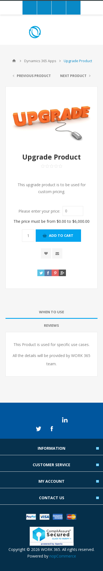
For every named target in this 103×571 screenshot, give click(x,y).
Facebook (51, 428)
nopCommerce (62, 556)
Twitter (38, 428)
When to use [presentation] (51, 311)
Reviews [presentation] (51, 325)
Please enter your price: (39, 210)
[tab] (51, 312)
